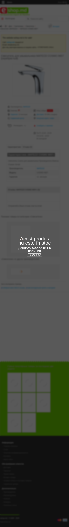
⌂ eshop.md (34, 255)
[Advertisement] (34, 274)
